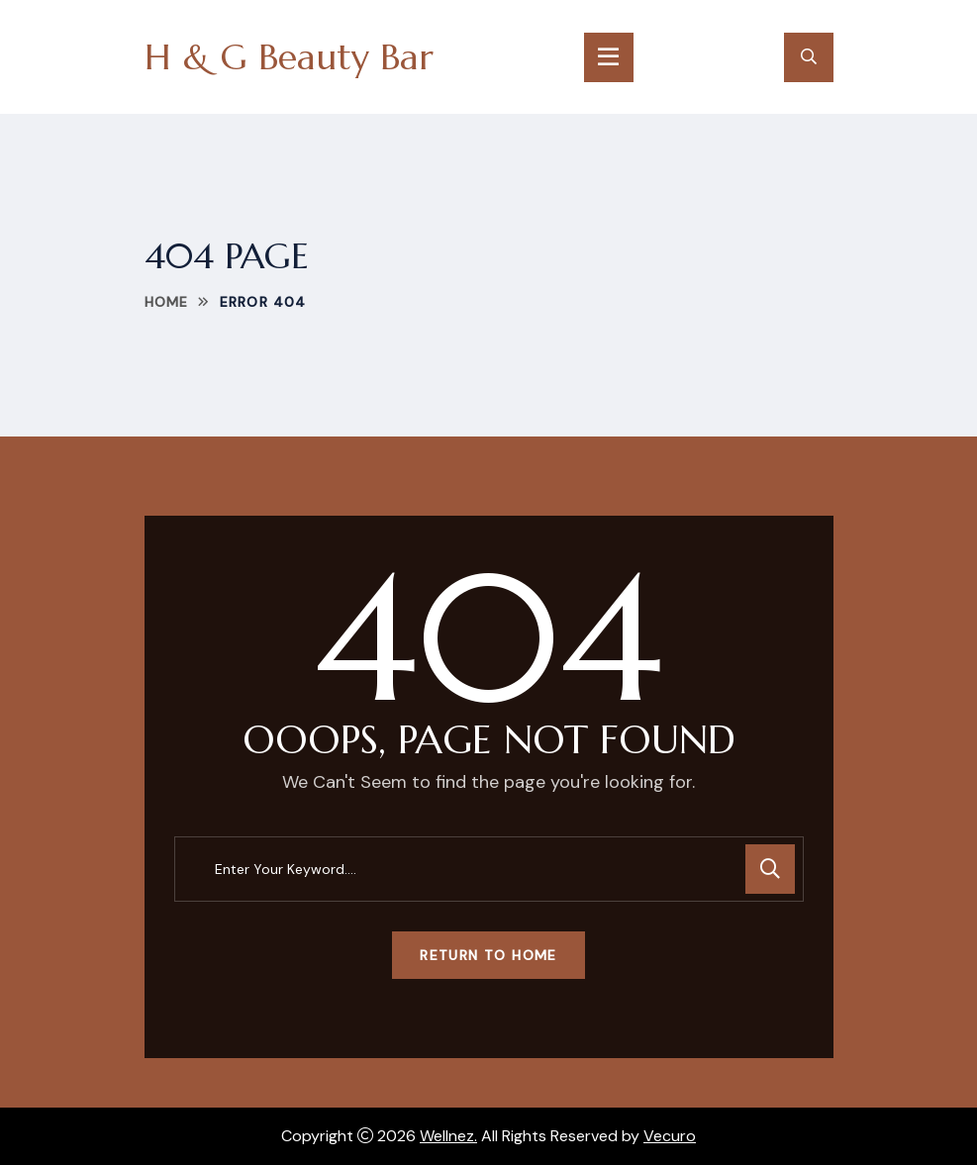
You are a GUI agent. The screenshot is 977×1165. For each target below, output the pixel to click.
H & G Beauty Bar (289, 57)
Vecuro (669, 1135)
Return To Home (488, 955)
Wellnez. (448, 1135)
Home (166, 302)
